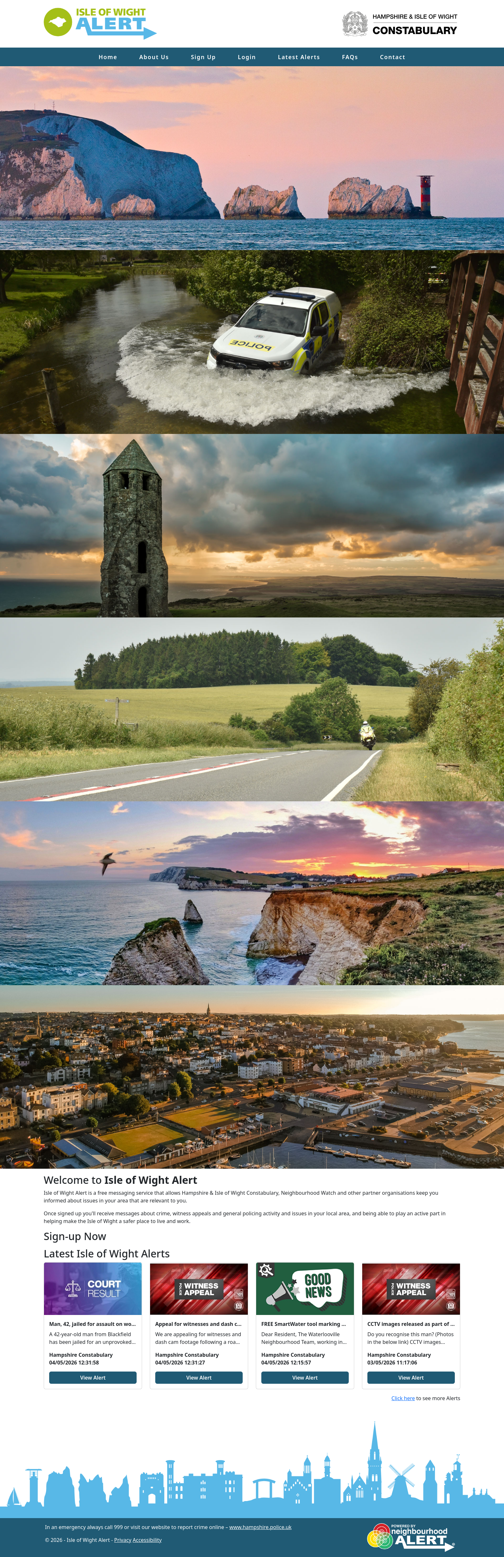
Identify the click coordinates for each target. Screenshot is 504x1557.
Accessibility (147, 1540)
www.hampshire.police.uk (261, 1527)
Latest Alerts (299, 57)
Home (108, 57)
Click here (403, 1398)
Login (247, 57)
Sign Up (203, 57)
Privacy (122, 1540)
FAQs (350, 57)
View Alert (92, 1377)
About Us (154, 57)
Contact (392, 57)
